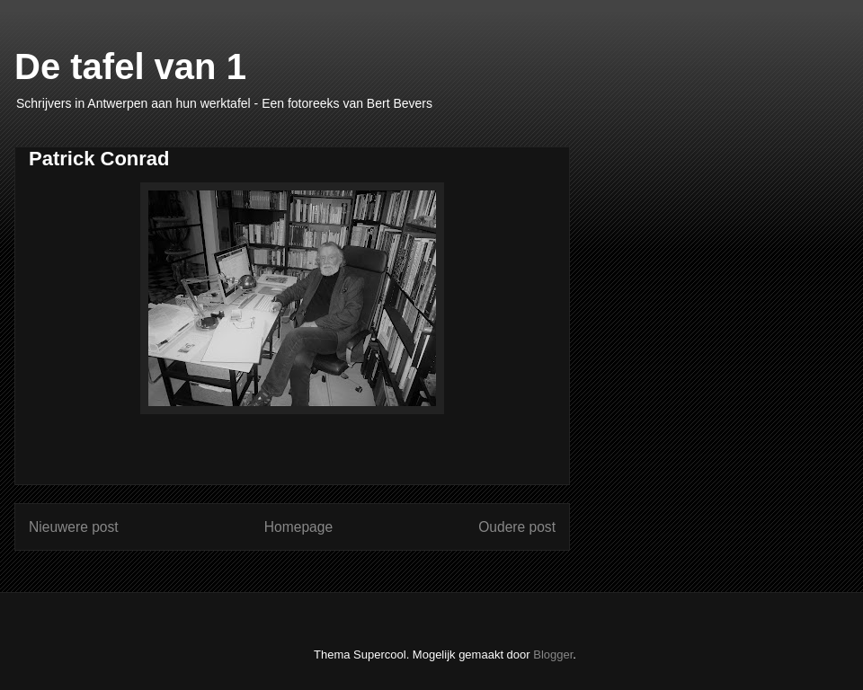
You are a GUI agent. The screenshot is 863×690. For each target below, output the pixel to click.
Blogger (553, 654)
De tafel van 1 (130, 66)
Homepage (298, 527)
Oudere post (517, 527)
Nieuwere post (74, 527)
